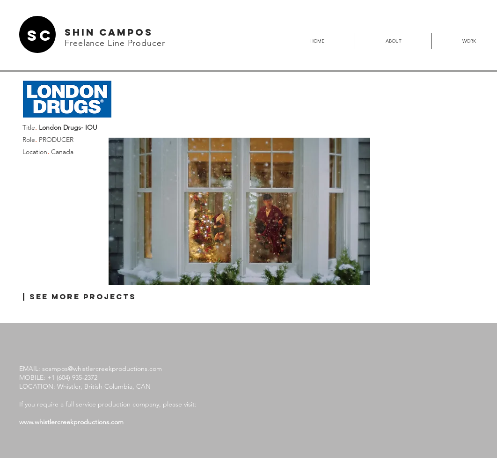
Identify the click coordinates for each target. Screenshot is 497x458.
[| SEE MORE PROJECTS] (79, 297)
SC (40, 35)
